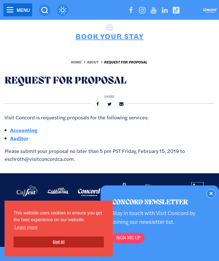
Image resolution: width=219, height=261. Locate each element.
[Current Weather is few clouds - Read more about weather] (62, 10)
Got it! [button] (59, 242)
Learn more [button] (26, 227)
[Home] (210, 11)
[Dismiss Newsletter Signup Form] (211, 193)
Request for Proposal (125, 62)
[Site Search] (44, 10)
